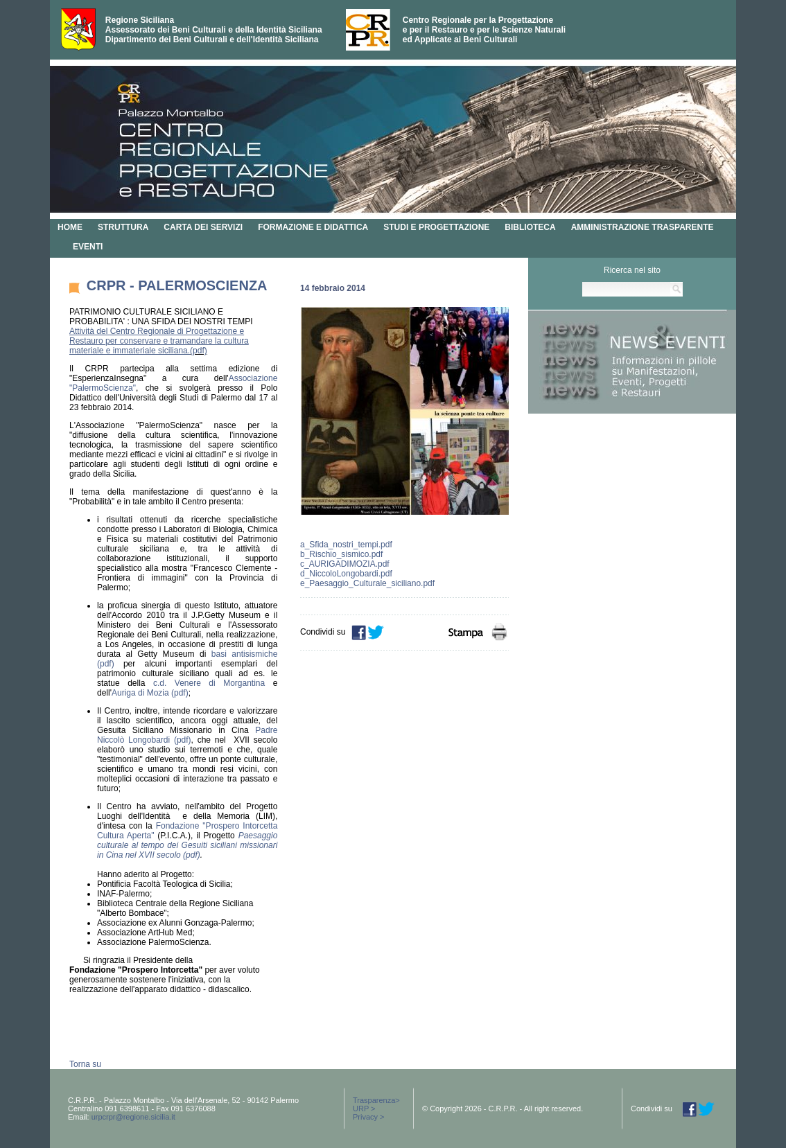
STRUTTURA (123, 227)
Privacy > (369, 1117)
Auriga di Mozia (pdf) (150, 693)
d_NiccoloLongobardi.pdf (346, 574)
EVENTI (88, 246)
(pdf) (198, 350)
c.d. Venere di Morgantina (209, 683)
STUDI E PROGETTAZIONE (436, 227)
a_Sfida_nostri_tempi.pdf (346, 544)
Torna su (85, 1064)
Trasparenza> (376, 1100)
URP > (364, 1108)
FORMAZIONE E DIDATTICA (313, 227)
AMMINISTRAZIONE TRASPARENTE (642, 227)
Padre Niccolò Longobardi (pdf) (187, 735)
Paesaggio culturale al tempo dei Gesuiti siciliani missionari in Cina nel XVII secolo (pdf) (187, 845)
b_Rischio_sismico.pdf (341, 554)
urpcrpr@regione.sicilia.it (133, 1117)
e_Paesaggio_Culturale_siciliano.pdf (367, 583)
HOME (70, 227)
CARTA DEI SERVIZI (203, 227)
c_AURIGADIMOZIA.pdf (345, 564)
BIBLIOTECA (530, 227)
